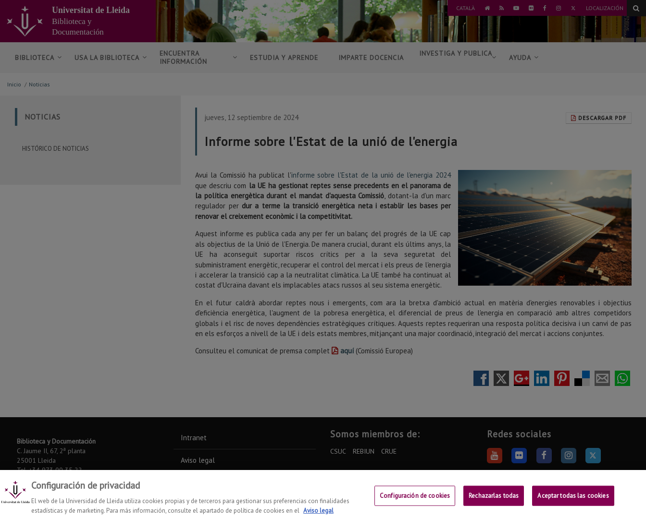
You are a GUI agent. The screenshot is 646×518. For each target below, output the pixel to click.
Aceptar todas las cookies (573, 501)
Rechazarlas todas (494, 501)
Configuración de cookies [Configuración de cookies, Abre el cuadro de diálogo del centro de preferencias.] (415, 501)
